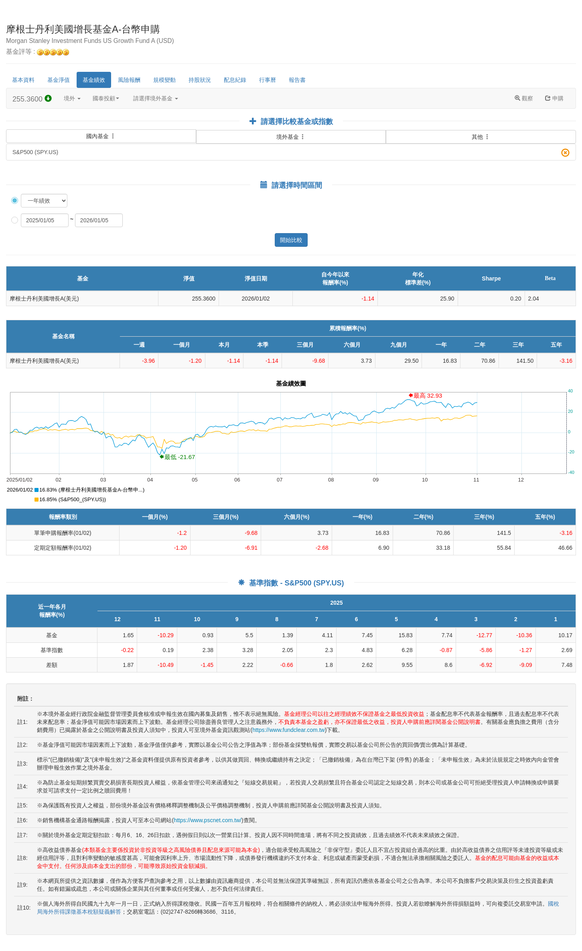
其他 (481, 137)
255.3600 (32, 99)
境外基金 (291, 137)
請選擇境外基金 (155, 98)
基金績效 (94, 80)
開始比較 (291, 240)
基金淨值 (58, 80)
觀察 (524, 98)
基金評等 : (37, 52)
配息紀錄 (235, 80)
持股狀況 (200, 80)
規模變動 (164, 80)
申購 (554, 98)
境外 (72, 98)
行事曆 (267, 80)
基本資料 (23, 80)
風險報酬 (129, 80)
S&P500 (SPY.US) (291, 152)
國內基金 (101, 131)
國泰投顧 (106, 98)
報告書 (297, 80)
